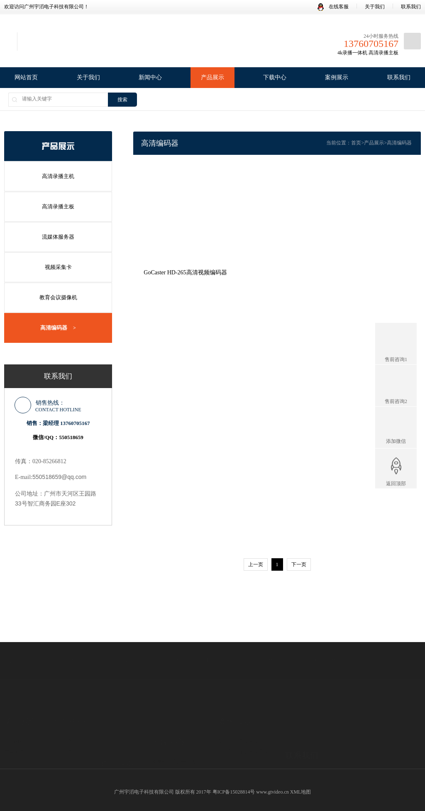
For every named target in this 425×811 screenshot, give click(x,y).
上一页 (255, 560)
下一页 (298, 560)
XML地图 (300, 787)
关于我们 (375, 7)
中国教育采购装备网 (310, 636)
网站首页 (26, 77)
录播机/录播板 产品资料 (177, 737)
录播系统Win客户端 (172, 726)
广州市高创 (80, 636)
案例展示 (336, 77)
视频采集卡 (58, 264)
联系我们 (411, 7)
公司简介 (14, 706)
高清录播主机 (58, 176)
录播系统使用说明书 (173, 747)
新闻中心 (150, 77)
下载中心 (274, 77)
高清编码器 (58, 323)
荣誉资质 (14, 717)
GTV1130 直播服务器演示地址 (206, 636)
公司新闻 (63, 706)
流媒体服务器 (58, 235)
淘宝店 (46, 636)
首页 (356, 143)
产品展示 (212, 77)
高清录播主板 (58, 205)
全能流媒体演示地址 (131, 636)
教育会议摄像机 (58, 294)
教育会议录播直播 (239, 706)
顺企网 (265, 636)
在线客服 (333, 7)
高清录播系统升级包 (173, 716)
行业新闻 (63, 717)
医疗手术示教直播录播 (244, 717)
